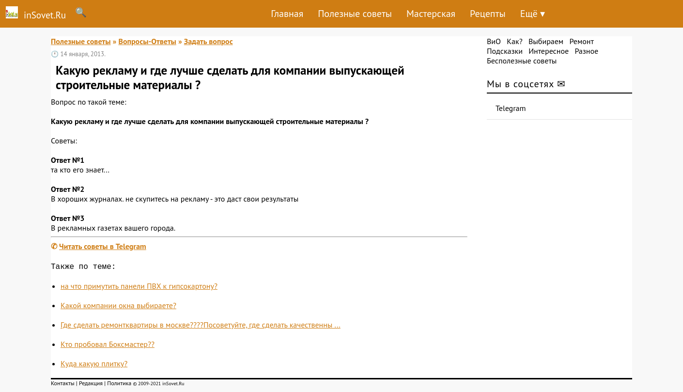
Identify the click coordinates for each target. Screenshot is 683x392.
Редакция (91, 385)
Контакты (63, 385)
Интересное (548, 51)
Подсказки (505, 51)
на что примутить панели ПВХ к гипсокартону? (139, 288)
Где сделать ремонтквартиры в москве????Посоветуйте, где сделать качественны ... (201, 326)
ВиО (494, 41)
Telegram (511, 108)
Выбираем (545, 41)
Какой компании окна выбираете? (118, 307)
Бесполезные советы (522, 60)
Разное (586, 51)
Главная (287, 13)
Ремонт (581, 41)
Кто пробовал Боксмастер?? (108, 346)
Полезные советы (355, 13)
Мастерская (430, 13)
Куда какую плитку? (94, 365)
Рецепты (488, 13)
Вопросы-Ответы (147, 41)
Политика (119, 385)
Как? (514, 41)
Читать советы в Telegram (102, 246)
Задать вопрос (208, 41)
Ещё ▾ (532, 13)
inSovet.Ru (33, 13)
